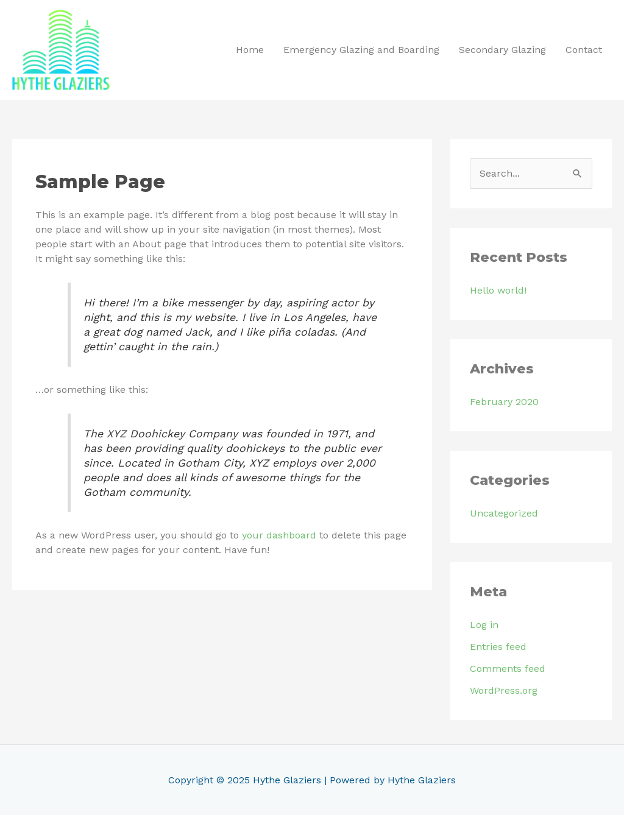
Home (250, 49)
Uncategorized (504, 513)
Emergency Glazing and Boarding (361, 49)
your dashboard (279, 535)
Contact (584, 49)
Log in (484, 624)
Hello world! (498, 290)
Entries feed (498, 646)
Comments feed (507, 668)
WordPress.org (503, 690)
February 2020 (504, 401)
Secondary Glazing (502, 49)
